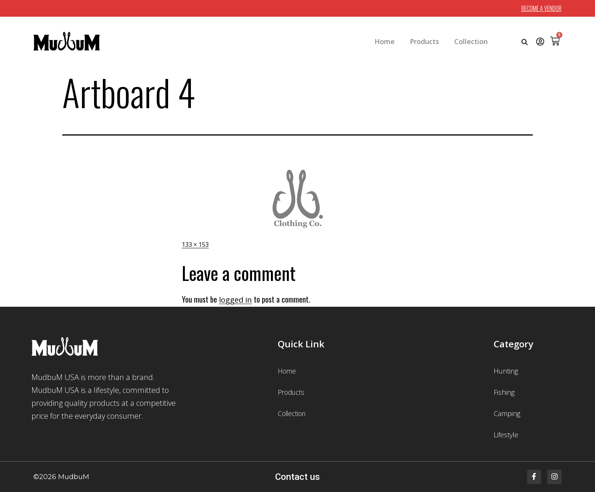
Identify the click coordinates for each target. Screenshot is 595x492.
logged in (235, 300)
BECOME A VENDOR (541, 8)
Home (385, 41)
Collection (471, 41)
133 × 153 (195, 244)
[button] (524, 42)
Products (424, 41)
